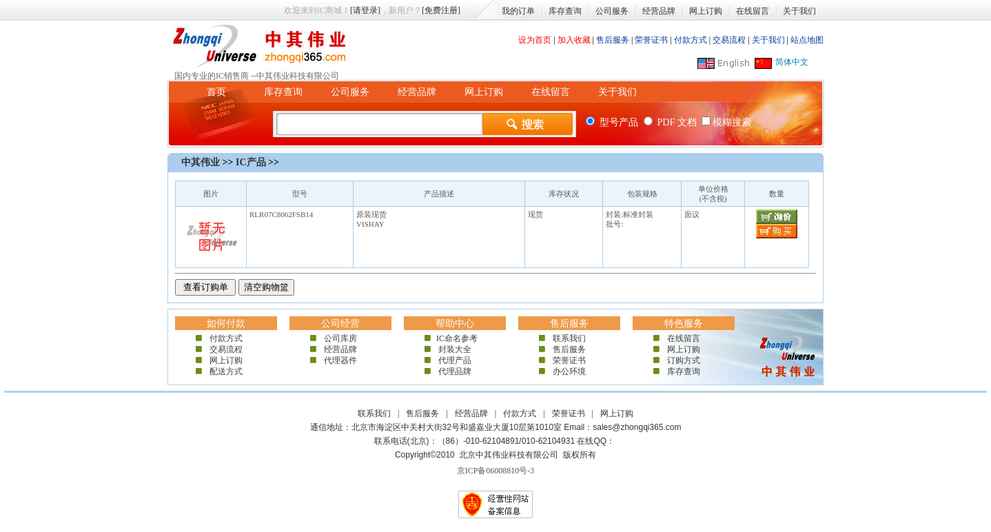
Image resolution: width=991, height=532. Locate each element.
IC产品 (251, 162)
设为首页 (534, 40)
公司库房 (340, 338)
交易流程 (729, 40)
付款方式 (690, 40)
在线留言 (752, 11)
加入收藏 (574, 40)
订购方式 (683, 360)
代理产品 (454, 360)
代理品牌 (454, 371)
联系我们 (569, 338)
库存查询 (565, 11)
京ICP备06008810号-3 (496, 470)
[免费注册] (441, 10)
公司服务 (612, 11)
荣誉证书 (651, 40)
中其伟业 (200, 162)
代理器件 (340, 360)
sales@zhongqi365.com (637, 427)
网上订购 (705, 11)
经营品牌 (658, 11)
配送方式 (226, 371)
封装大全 (454, 349)
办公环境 (569, 371)
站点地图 (807, 40)
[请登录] (365, 10)
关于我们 (799, 11)
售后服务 (612, 40)
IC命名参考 (455, 338)
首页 (216, 92)
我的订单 (518, 11)
